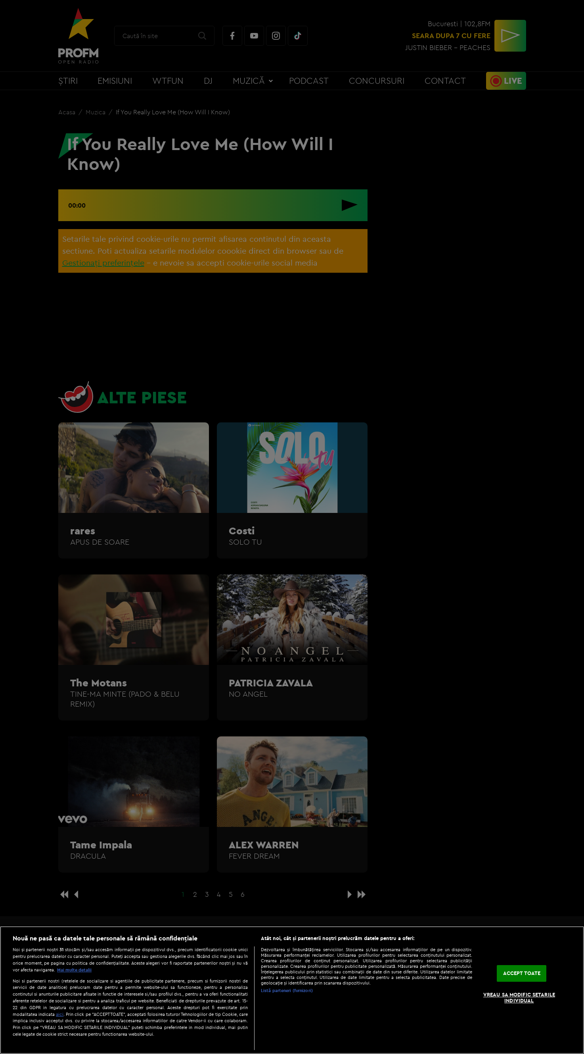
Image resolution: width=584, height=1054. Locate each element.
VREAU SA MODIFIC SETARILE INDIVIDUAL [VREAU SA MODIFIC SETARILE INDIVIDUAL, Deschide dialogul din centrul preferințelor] (519, 997)
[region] (292, 990)
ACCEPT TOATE (522, 973)
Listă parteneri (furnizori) (287, 990)
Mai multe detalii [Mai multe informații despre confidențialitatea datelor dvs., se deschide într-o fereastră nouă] (74, 970)
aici (59, 1014)
